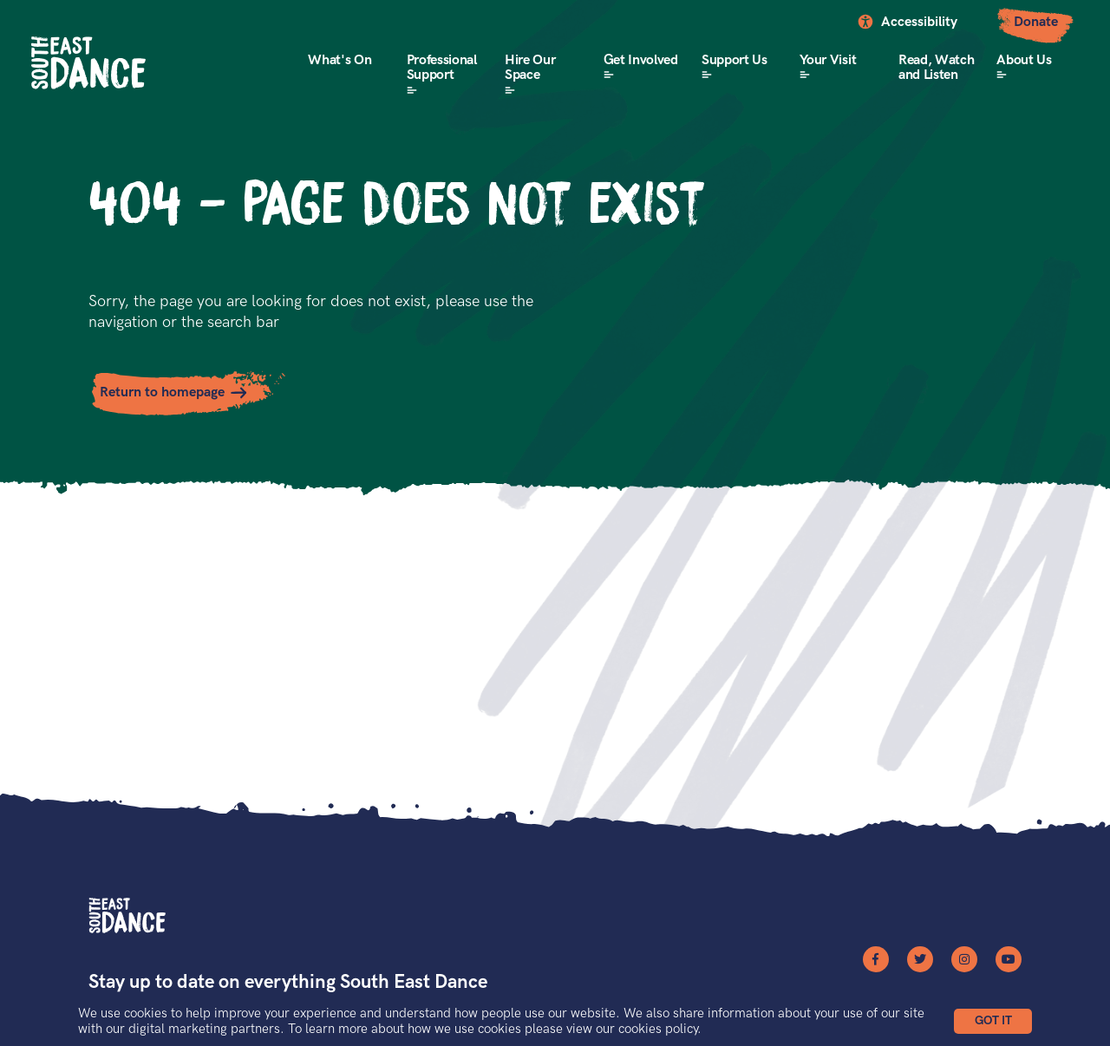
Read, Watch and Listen (936, 68)
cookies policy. (660, 1028)
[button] (993, 1021)
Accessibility (919, 22)
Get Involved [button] (641, 60)
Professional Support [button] (442, 68)
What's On (339, 60)
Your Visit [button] (828, 60)
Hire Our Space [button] (530, 68)
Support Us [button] (734, 60)
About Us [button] (1023, 60)
